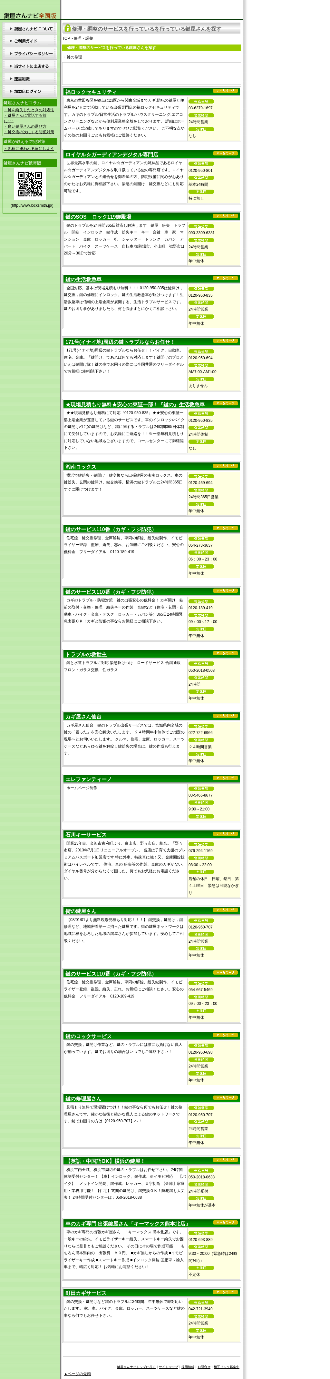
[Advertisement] (151, 72)
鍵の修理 (74, 57)
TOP (66, 38)
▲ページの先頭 (77, 1374)
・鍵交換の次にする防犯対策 (29, 132)
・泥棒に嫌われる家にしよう (29, 148)
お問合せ (204, 1367)
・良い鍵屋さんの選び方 (25, 126)
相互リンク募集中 (226, 1367)
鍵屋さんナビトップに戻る (136, 1367)
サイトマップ (168, 1367)
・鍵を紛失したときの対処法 (29, 110)
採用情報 (187, 1367)
